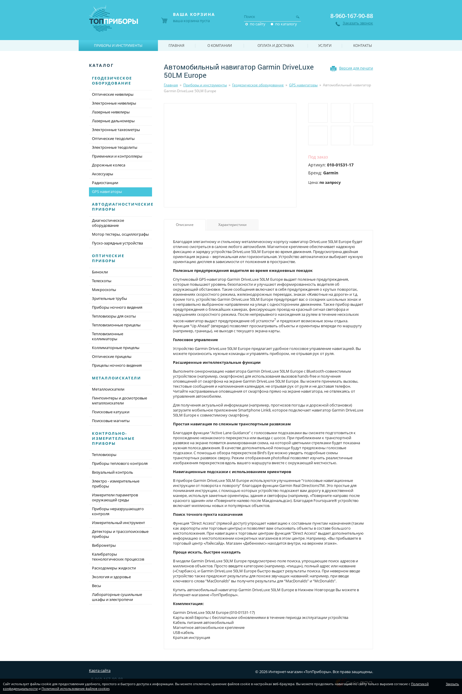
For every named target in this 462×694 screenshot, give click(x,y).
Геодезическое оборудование (258, 84)
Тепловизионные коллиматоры (107, 336)
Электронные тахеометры (116, 129)
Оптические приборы (108, 258)
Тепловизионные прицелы (116, 325)
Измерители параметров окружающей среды (115, 497)
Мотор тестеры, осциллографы (120, 234)
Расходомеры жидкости (114, 568)
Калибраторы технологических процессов (118, 556)
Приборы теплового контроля (120, 463)
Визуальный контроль (112, 472)
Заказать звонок (358, 23)
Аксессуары (102, 173)
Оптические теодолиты (113, 138)
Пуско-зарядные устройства (117, 243)
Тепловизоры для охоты (114, 316)
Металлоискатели (116, 378)
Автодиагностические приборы (123, 206)
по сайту (257, 24)
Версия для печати (356, 68)
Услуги (324, 45)
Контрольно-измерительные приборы (113, 438)
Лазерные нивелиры (111, 112)
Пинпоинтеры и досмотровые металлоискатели (119, 400)
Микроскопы (104, 289)
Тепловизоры (104, 454)
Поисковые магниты (111, 420)
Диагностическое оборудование (108, 223)
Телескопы (101, 280)
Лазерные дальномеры (113, 120)
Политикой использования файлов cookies (76, 688)
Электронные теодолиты (114, 147)
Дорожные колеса (108, 165)
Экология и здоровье (111, 576)
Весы (96, 585)
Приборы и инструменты (205, 84)
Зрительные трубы (109, 298)
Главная (171, 84)
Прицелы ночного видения (117, 365)
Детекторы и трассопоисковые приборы (120, 534)
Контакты (362, 45)
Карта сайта (99, 670)
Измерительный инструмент (118, 522)
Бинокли (100, 272)
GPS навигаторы (303, 84)
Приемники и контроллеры (117, 156)
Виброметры (104, 545)
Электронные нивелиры (114, 103)
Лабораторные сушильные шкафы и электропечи (117, 597)
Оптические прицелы (111, 356)
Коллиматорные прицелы (115, 347)
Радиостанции (105, 182)
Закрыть (452, 684)
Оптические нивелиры (112, 94)
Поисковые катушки (110, 411)
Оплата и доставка (276, 45)
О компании (219, 45)
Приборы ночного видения (117, 307)
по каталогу (286, 24)
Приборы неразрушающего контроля (118, 511)
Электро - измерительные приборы (115, 483)
